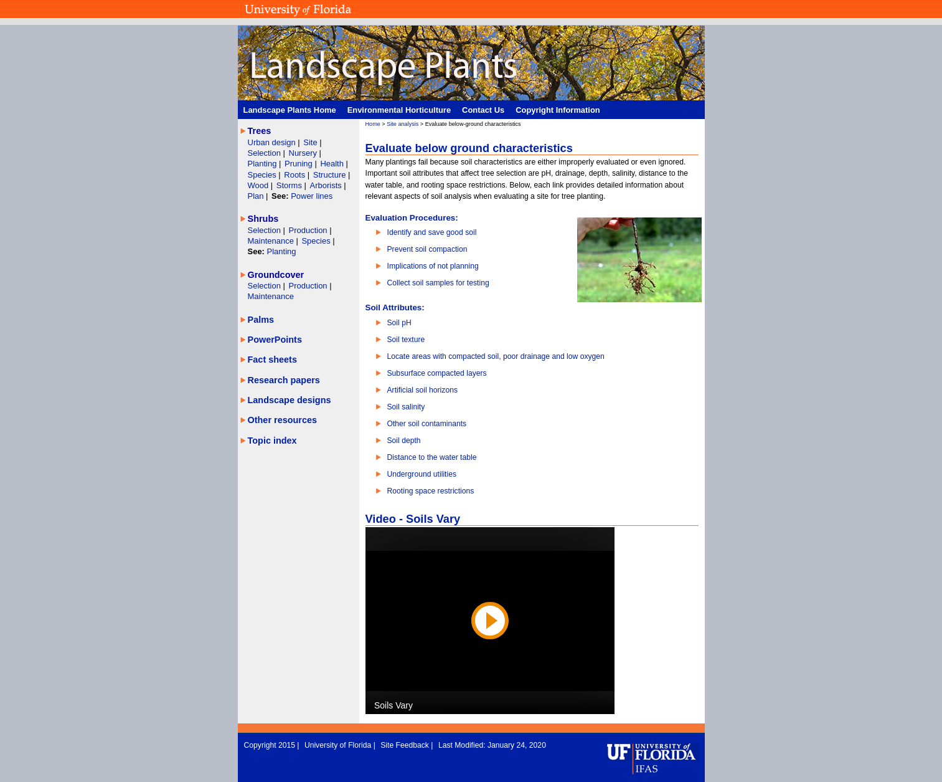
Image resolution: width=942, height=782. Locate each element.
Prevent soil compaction (427, 249)
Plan (256, 196)
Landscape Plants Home (289, 110)
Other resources (283, 420)
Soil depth (404, 440)
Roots (296, 174)
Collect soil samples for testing (438, 283)
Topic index (272, 441)
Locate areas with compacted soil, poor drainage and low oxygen (496, 356)
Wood (259, 185)
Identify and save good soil (432, 232)
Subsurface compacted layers (437, 373)
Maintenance (272, 241)
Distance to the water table (432, 457)
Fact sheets (272, 360)
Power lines (311, 196)
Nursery (303, 153)
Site (311, 142)
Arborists (326, 185)
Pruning (299, 163)
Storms (290, 185)
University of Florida (339, 745)
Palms (261, 320)
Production (309, 230)
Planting (264, 163)
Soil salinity (406, 407)
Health (332, 163)
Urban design (273, 142)
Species (263, 174)
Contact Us (483, 110)
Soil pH (399, 322)
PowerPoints (275, 340)
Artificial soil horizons (422, 390)
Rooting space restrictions (430, 491)
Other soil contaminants (427, 423)
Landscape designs (289, 400)
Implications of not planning (433, 266)
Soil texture (406, 339)
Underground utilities (422, 474)
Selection (265, 153)
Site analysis (402, 124)
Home (372, 124)
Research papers (284, 380)
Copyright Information (558, 110)
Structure (330, 174)
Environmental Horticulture (399, 110)
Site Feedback (405, 745)
